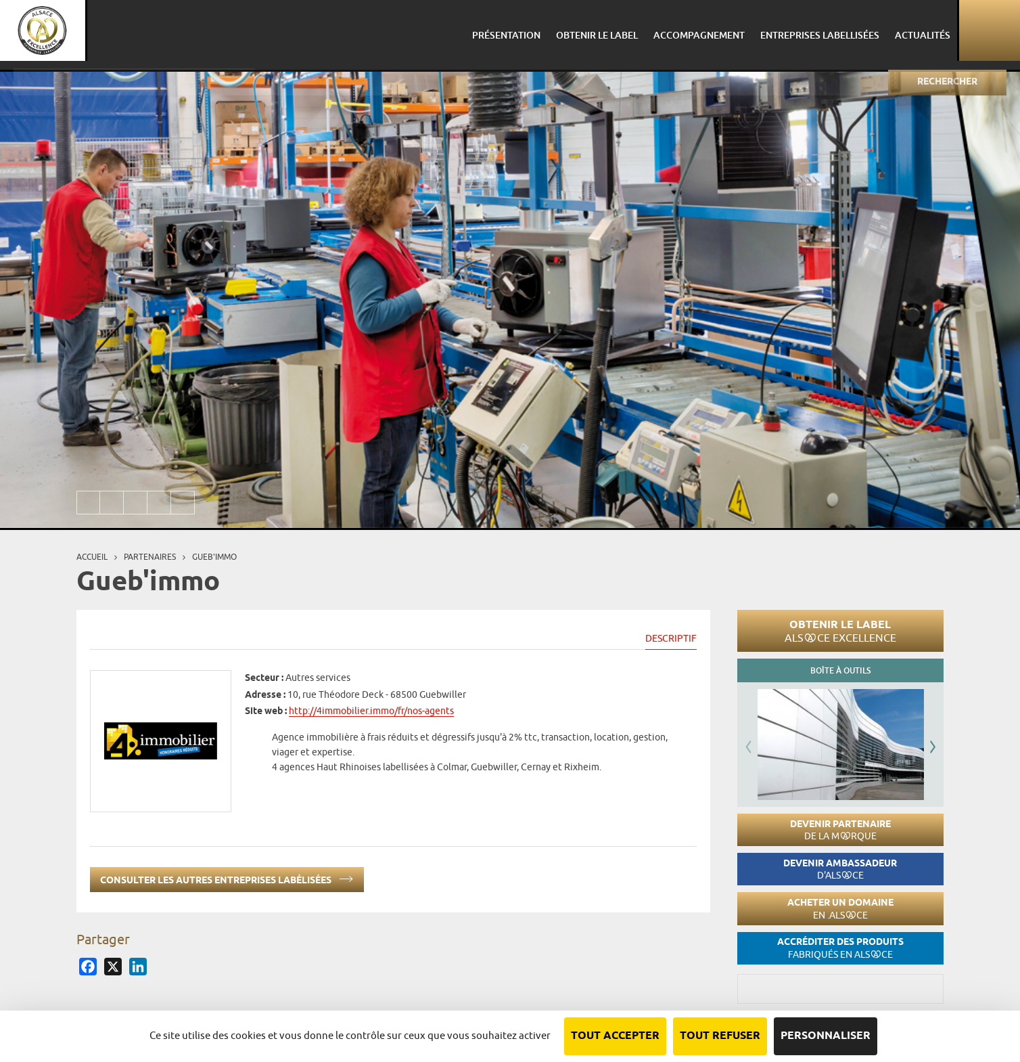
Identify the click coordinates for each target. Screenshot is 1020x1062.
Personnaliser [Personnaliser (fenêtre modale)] (826, 1036)
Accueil (92, 557)
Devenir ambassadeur (840, 869)
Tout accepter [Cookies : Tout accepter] (615, 1036)
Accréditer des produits (840, 948)
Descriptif (671, 638)
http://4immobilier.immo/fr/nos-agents (371, 710)
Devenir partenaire (840, 830)
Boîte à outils (840, 670)
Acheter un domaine (840, 909)
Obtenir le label (840, 631)
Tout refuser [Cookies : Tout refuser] (720, 1036)
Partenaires (150, 557)
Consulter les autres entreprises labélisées (227, 877)
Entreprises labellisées (815, 30)
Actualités (916, 30)
